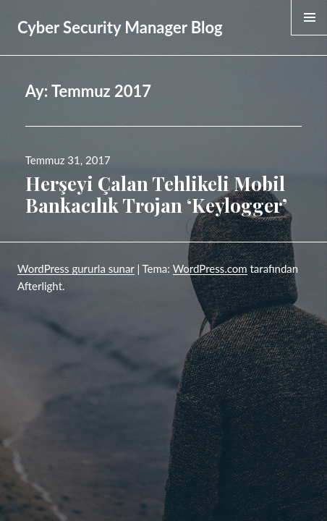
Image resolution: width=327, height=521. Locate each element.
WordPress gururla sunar (76, 268)
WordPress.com (210, 268)
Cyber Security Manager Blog (120, 27)
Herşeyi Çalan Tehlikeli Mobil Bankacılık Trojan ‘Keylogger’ (156, 194)
